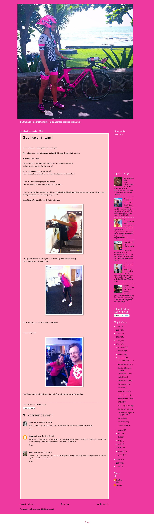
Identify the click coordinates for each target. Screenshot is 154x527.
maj (119, 441)
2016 (118, 326)
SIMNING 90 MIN (124, 391)
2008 (118, 466)
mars (120, 448)
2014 (118, 333)
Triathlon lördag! (123, 422)
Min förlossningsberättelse (129, 221)
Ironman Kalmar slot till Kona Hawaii (129, 287)
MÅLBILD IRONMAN (126, 361)
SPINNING (121, 402)
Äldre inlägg (103, 504)
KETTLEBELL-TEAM (125, 398)
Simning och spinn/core (126, 409)
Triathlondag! (122, 388)
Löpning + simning (124, 395)
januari (120, 455)
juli (119, 433)
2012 (118, 341)
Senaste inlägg (26, 504)
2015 (118, 330)
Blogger (87, 522)
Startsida (65, 504)
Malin (31, 452)
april (120, 444)
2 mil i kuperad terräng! (126, 405)
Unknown (32, 436)
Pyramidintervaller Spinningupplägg (129, 245)
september (121, 358)
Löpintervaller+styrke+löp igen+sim (126, 414)
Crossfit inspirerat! (124, 425)
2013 (118, 337)
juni (119, 437)
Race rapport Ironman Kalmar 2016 (128, 201)
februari (121, 451)
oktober (121, 354)
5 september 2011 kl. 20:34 (43, 422)
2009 (118, 463)
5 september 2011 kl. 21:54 (45, 436)
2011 (118, 344)
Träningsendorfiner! (124, 384)
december (121, 347)
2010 (118, 459)
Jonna (31, 422)
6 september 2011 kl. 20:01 (43, 452)
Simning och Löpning (125, 381)
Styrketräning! (122, 418)
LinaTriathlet (119, 481)
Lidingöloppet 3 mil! (125, 373)
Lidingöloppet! (123, 377)
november (121, 351)
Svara (30, 429)
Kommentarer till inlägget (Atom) (42, 509)
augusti (120, 430)
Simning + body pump (125, 364)
